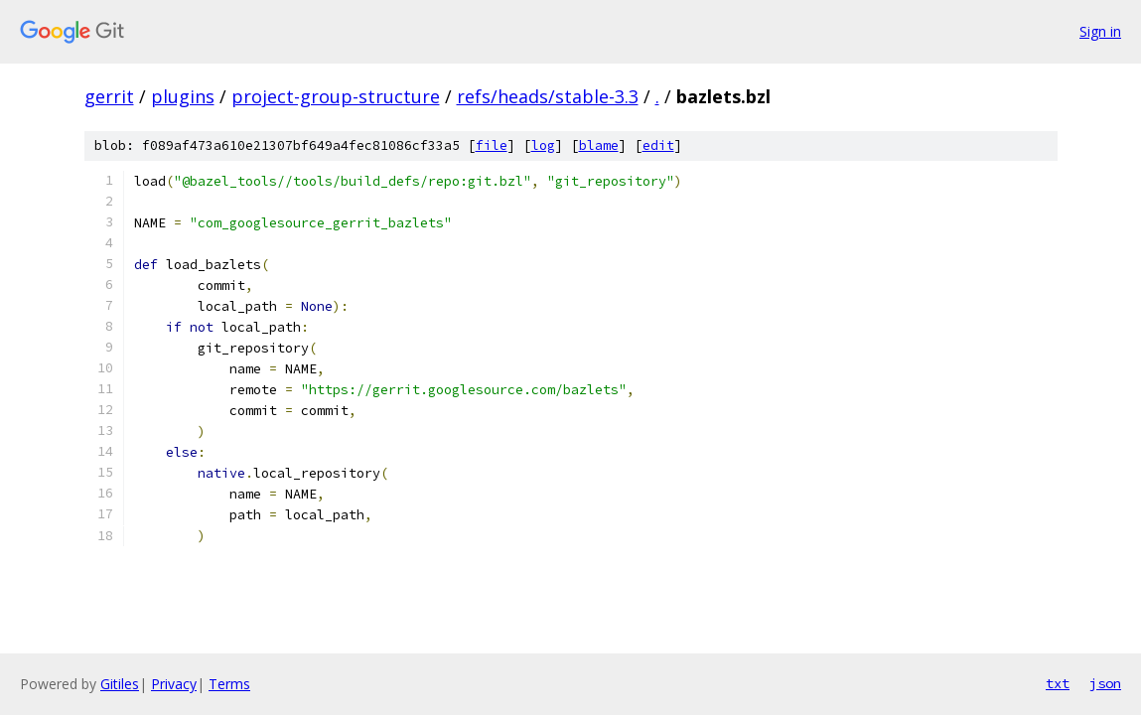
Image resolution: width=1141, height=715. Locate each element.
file (491, 145)
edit (658, 145)
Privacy (174, 683)
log (543, 145)
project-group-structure (335, 96)
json (1105, 683)
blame (599, 145)
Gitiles (119, 683)
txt (1058, 683)
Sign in (1100, 31)
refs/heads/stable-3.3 (548, 96)
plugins (182, 96)
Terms (229, 683)
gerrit (109, 96)
